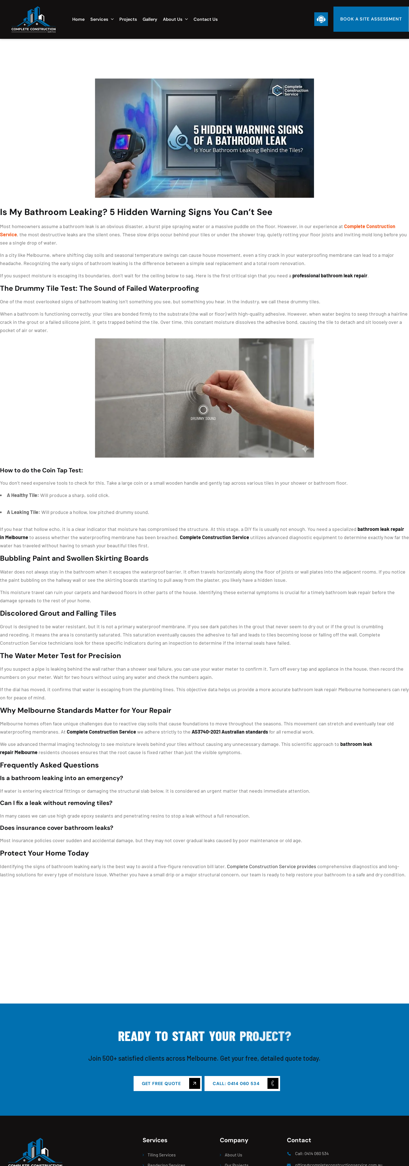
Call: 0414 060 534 (312, 1153)
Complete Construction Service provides (271, 866)
